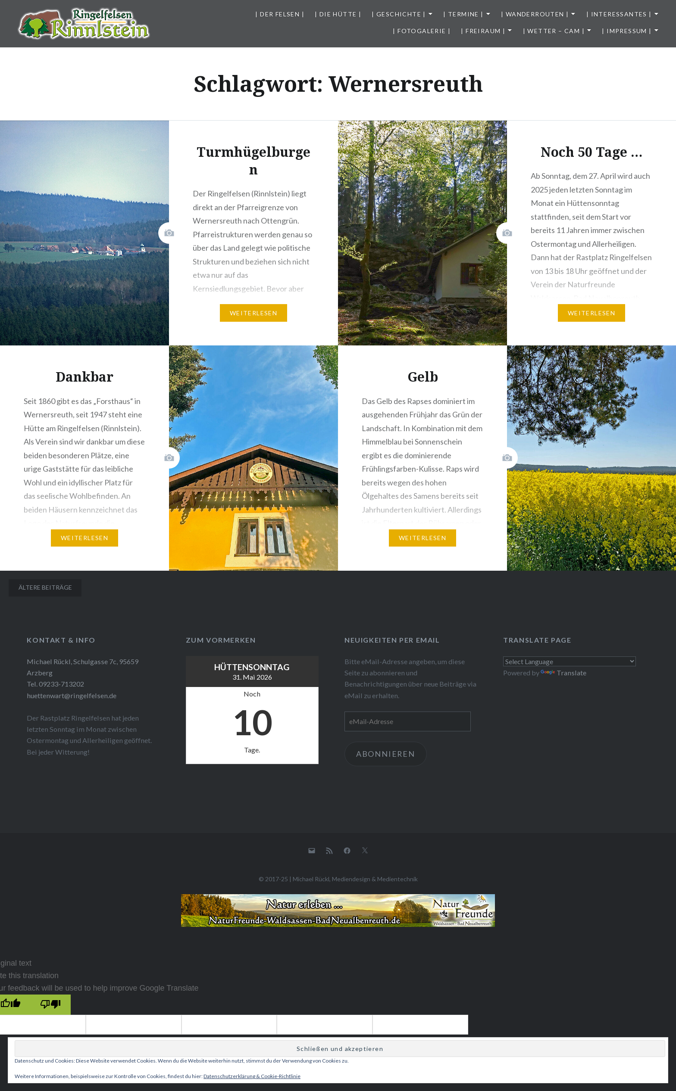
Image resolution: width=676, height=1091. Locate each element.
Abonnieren (386, 753)
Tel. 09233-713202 (55, 684)
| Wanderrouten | (535, 14)
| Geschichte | (399, 14)
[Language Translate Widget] (569, 661)
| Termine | (463, 14)
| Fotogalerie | (422, 30)
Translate (563, 672)
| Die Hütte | (338, 14)
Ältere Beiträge (45, 587)
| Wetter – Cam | (554, 30)
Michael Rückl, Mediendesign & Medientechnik (355, 879)
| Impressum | (626, 30)
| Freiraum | (483, 30)
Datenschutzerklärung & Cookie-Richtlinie (251, 1076)
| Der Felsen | (279, 14)
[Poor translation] (50, 1005)
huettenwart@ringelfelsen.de (71, 695)
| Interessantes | (619, 14)
